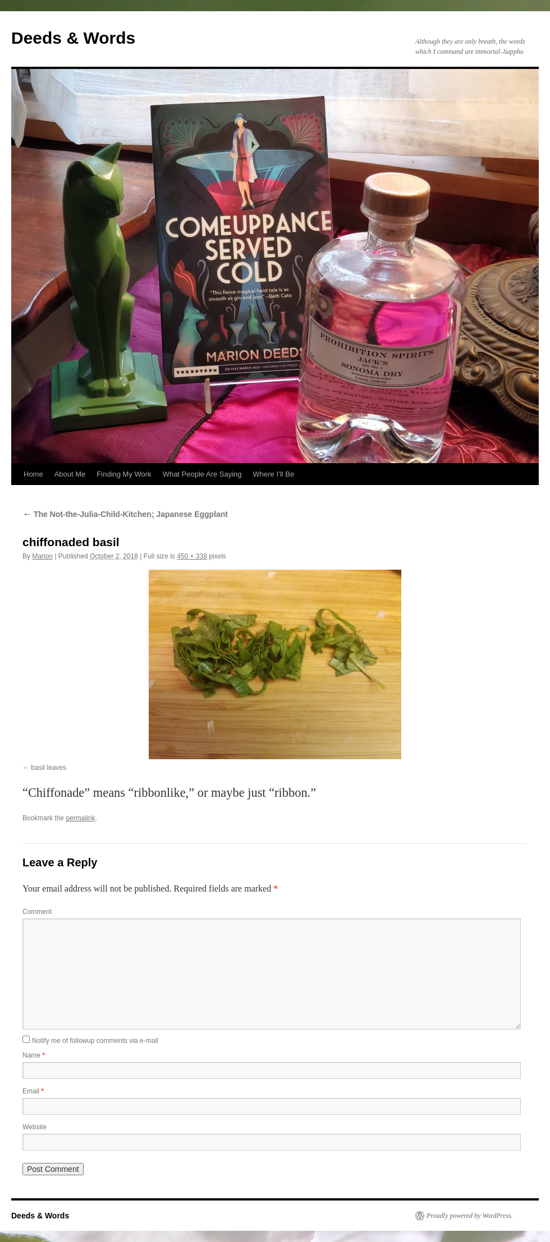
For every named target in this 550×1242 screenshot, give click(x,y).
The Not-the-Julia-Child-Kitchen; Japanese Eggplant (125, 514)
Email (33, 1091)
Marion (42, 556)
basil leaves (48, 768)
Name (33, 1055)
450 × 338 (192, 556)
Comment (37, 912)
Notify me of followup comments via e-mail (95, 1041)
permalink (80, 818)
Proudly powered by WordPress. (470, 1216)
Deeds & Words (73, 38)
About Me (70, 474)
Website (34, 1127)
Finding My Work (124, 474)
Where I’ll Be (274, 474)
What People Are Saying (202, 474)
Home (33, 474)
